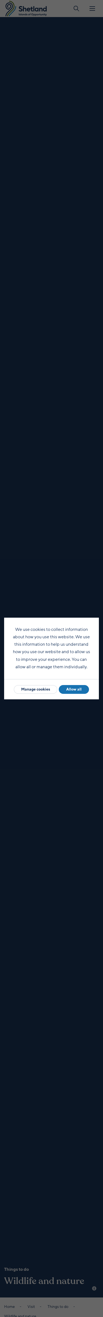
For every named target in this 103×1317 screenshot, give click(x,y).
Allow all (74, 689)
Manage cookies (35, 689)
